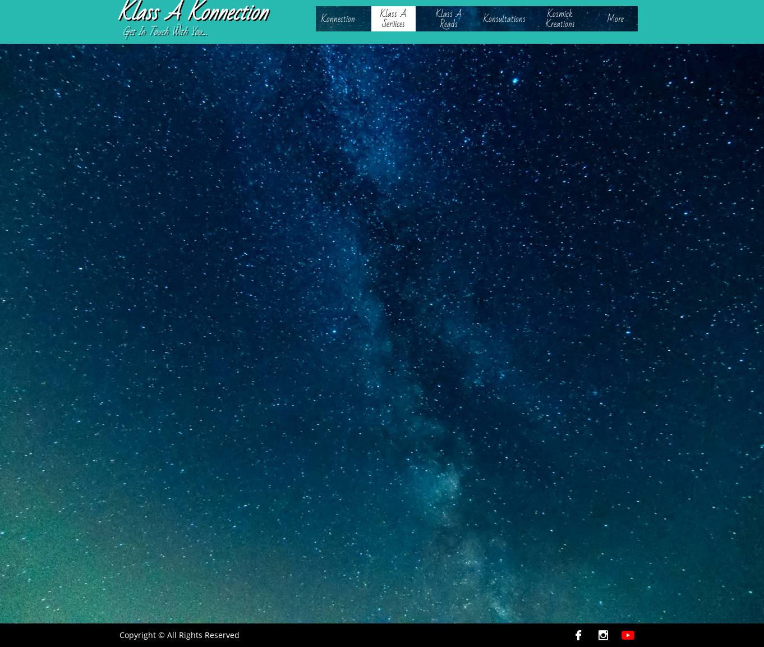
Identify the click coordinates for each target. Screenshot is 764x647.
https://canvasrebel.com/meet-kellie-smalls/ (430, 384)
